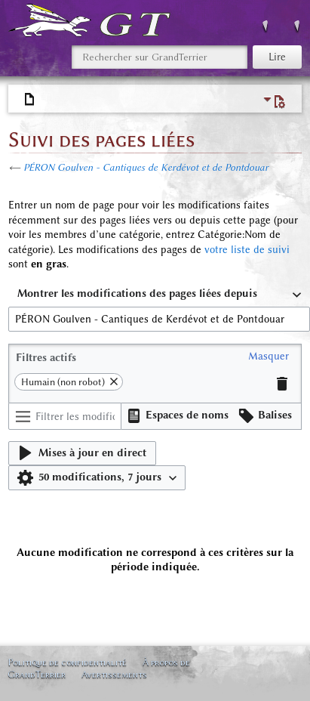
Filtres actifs (46, 358)
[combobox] (159, 295)
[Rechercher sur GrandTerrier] (159, 57)
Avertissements (114, 674)
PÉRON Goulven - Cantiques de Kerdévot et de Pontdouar (146, 167)
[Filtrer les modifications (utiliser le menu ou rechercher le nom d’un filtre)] (64, 416)
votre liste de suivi (247, 249)
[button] (268, 356)
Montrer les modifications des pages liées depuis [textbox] (137, 293)
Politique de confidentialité (67, 662)
